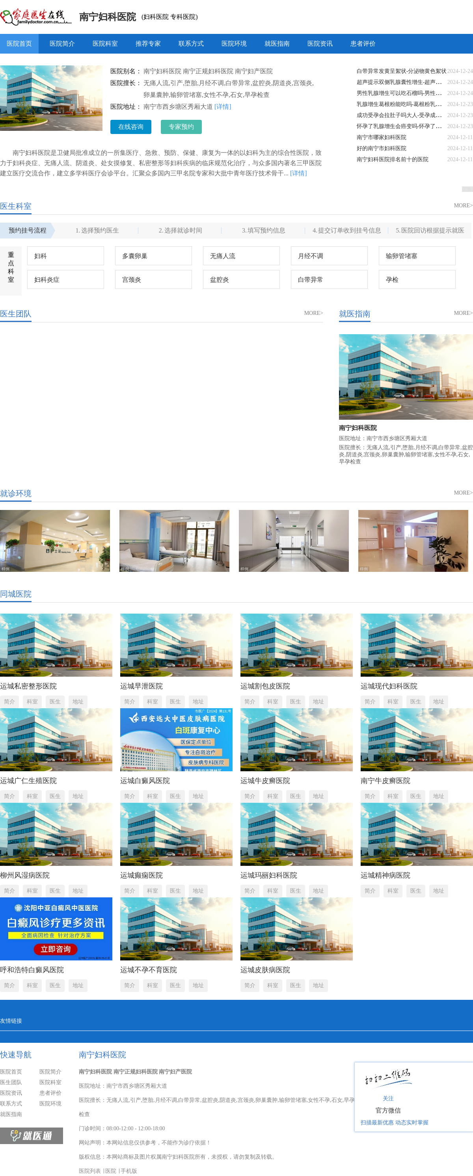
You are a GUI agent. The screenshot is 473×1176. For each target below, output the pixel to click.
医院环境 (234, 43)
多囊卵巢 (134, 256)
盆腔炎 (219, 279)
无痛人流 (222, 256)
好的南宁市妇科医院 (381, 148)
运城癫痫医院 (141, 875)
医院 (110, 1171)
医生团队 (11, 1082)
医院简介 (62, 43)
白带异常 (310, 279)
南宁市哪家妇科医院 (381, 137)
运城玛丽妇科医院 (268, 875)
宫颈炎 (131, 279)
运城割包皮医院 (265, 686)
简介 (9, 702)
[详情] (222, 106)
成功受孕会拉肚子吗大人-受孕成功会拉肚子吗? (414, 115)
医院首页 (19, 43)
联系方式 (191, 43)
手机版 (129, 1171)
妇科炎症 (47, 279)
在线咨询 (130, 126)
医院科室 (105, 43)
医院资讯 (320, 43)
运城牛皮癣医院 (265, 781)
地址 (78, 702)
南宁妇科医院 (107, 17)
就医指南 (277, 43)
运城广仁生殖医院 (28, 781)
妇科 (40, 256)
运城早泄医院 (141, 686)
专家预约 (181, 126)
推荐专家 (148, 43)
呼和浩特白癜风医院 (32, 970)
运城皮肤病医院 (265, 970)
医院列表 (90, 1171)
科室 (32, 702)
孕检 (392, 279)
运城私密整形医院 (28, 686)
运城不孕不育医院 (148, 970)
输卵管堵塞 (401, 256)
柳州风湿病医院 (25, 875)
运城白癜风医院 (145, 781)
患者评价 (363, 43)
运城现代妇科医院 (389, 686)
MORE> (463, 205)
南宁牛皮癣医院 (385, 781)
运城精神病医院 (385, 875)
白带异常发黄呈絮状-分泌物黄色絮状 (402, 71)
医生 (55, 702)
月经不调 (310, 256)
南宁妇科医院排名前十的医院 (392, 159)
